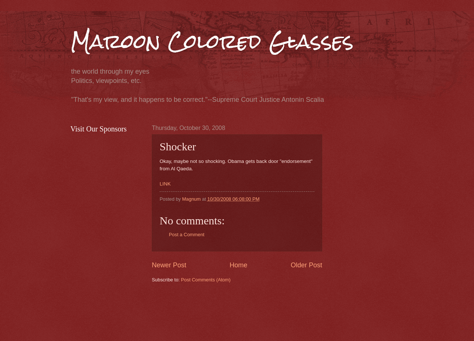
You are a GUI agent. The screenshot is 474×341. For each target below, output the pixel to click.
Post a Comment (186, 234)
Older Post (306, 265)
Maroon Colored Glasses (212, 41)
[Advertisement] (286, 311)
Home (238, 265)
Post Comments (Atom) (206, 280)
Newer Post (169, 265)
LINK (165, 184)
